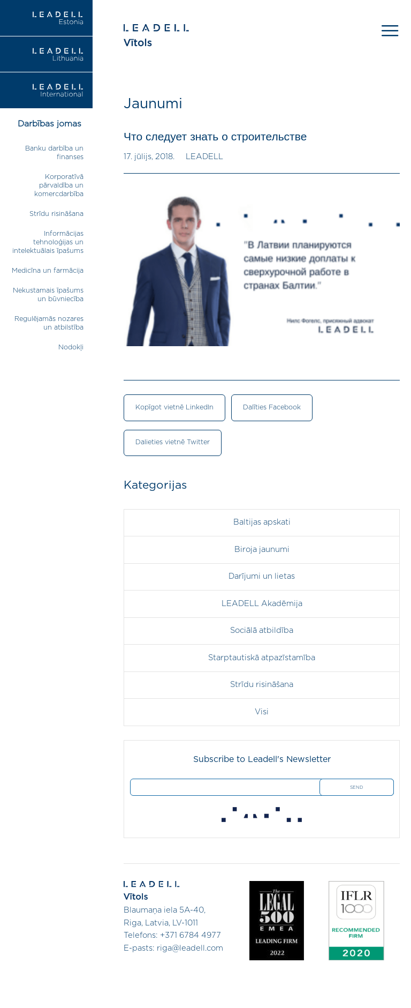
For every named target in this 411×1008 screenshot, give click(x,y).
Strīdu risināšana (56, 214)
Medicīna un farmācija (47, 270)
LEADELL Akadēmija (262, 604)
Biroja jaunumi (262, 550)
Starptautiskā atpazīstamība (261, 658)
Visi (262, 712)
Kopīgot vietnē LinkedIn (174, 407)
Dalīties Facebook (272, 407)
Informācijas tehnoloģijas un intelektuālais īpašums (47, 242)
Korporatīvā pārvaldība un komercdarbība (58, 186)
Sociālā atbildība (261, 630)
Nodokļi (70, 347)
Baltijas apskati (262, 522)
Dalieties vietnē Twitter (172, 442)
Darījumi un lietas (262, 576)
